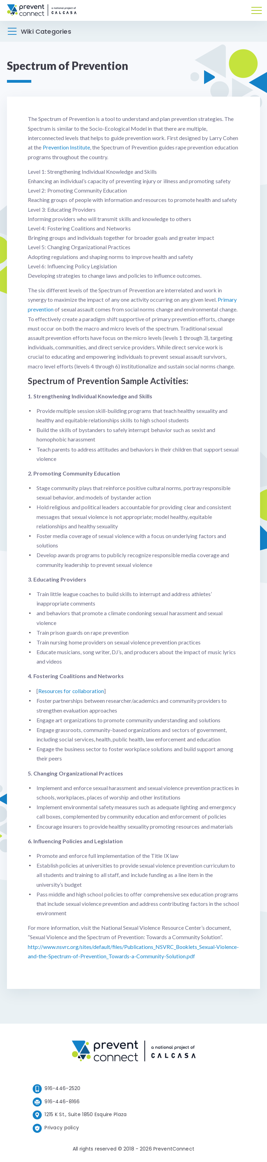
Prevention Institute (66, 147)
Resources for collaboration (71, 690)
